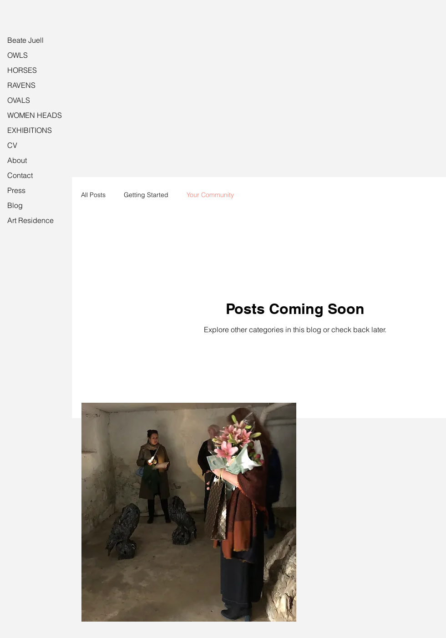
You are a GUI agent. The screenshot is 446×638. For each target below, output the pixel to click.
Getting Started (146, 195)
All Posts (93, 195)
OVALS (18, 100)
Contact (20, 175)
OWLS (17, 55)
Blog (15, 205)
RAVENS (21, 85)
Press (16, 190)
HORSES (22, 70)
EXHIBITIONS (29, 130)
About (17, 160)
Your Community (210, 195)
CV (12, 145)
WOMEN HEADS (34, 115)
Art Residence (30, 220)
